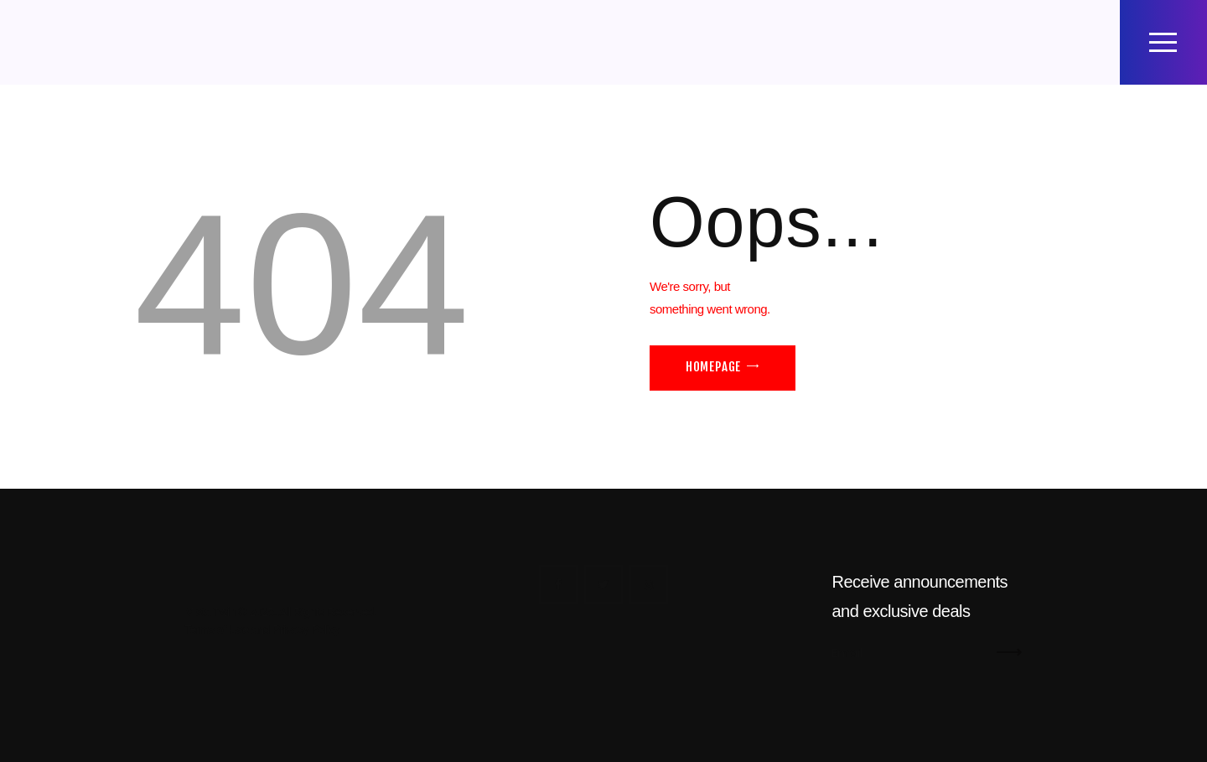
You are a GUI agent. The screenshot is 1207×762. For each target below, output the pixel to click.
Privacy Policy (305, 629)
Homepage (713, 367)
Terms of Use (216, 629)
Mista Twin (210, 612)
